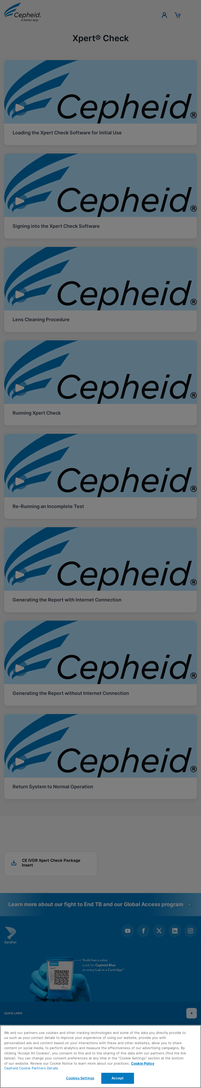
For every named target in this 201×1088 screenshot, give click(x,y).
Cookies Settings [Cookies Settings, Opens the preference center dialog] (80, 1078)
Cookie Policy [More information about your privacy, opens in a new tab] (142, 1063)
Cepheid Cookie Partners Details (31, 1068)
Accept (117, 1078)
